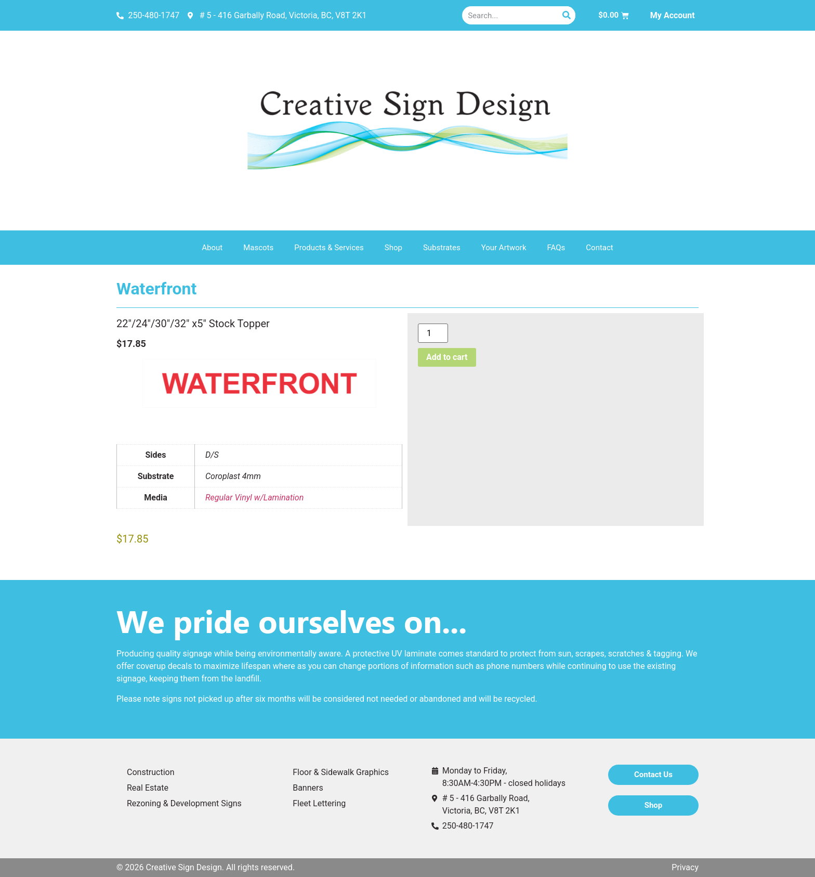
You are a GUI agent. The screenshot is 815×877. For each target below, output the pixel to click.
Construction (151, 772)
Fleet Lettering (319, 803)
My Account (672, 15)
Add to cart (447, 357)
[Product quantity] (433, 333)
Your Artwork (504, 247)
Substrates (442, 247)
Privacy (685, 867)
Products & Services (329, 247)
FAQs (556, 247)
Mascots (258, 247)
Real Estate (147, 788)
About (212, 247)
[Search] (566, 15)
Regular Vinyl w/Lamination (254, 497)
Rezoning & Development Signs (184, 803)
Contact (599, 247)
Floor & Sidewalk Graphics (341, 772)
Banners (308, 788)
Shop (393, 247)
